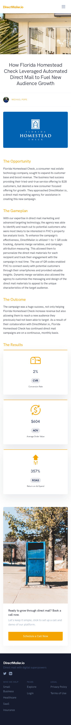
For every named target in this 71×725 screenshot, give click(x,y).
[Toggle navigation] (63, 7)
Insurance (9, 710)
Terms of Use (58, 693)
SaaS (6, 703)
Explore (31, 686)
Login (30, 693)
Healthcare (9, 697)
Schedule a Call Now (35, 636)
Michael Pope (19, 99)
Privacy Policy (58, 686)
